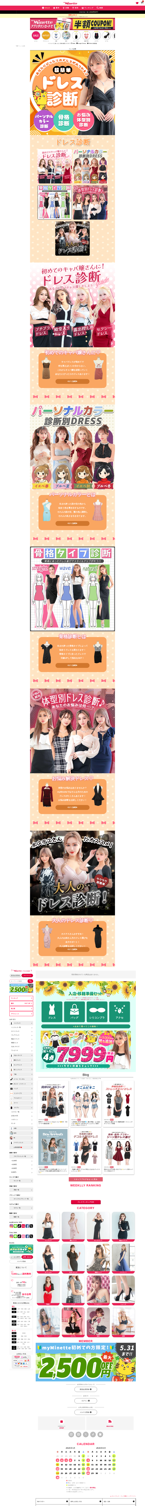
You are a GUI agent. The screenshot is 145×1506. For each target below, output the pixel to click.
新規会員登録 (15, 975)
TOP (17, 46)
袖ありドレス (15, 1039)
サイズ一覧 (17, 1181)
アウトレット (15, 1014)
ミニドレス (15, 1023)
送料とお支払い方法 (76, 1501)
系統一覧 (16, 1190)
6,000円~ (14, 1172)
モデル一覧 (17, 1208)
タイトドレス (15, 1031)
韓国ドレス (14, 1043)
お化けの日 (14, 1115)
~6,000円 (14, 1168)
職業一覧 (16, 1217)
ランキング (14, 998)
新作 (12, 1003)
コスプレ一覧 (15, 1112)
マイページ (27, 975)
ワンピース (14, 1050)
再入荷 (13, 1008)
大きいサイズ (15, 1046)
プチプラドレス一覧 (20, 1156)
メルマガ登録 (21, 1261)
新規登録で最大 (72, 12)
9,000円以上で (61, 1424)
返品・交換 (107, 1501)
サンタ (13, 1123)
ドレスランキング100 (85, 1202)
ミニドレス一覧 (16, 1027)
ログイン (86, 1401)
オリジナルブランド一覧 (21, 1199)
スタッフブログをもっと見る (86, 1179)
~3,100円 (14, 1160)
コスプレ (14, 1107)
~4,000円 (14, 1164)
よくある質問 (15, 1257)
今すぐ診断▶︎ (72, 381)
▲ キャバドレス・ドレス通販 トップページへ (123, 1496)
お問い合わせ (27, 1257)
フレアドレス (15, 1035)
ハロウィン (14, 1119)
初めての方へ (41, 1501)
